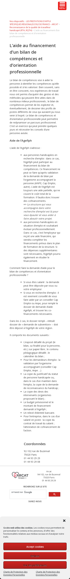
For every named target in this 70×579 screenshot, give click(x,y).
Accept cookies (35, 546)
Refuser (35, 555)
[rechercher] (27, 492)
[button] (65, 521)
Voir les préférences (35, 565)
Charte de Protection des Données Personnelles (15, 573)
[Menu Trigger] (62, 6)
